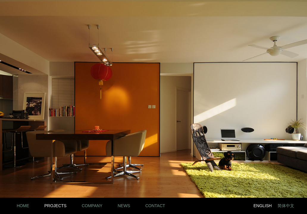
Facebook (226, 206)
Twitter (239, 206)
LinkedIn (212, 206)
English (262, 205)
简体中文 (286, 205)
